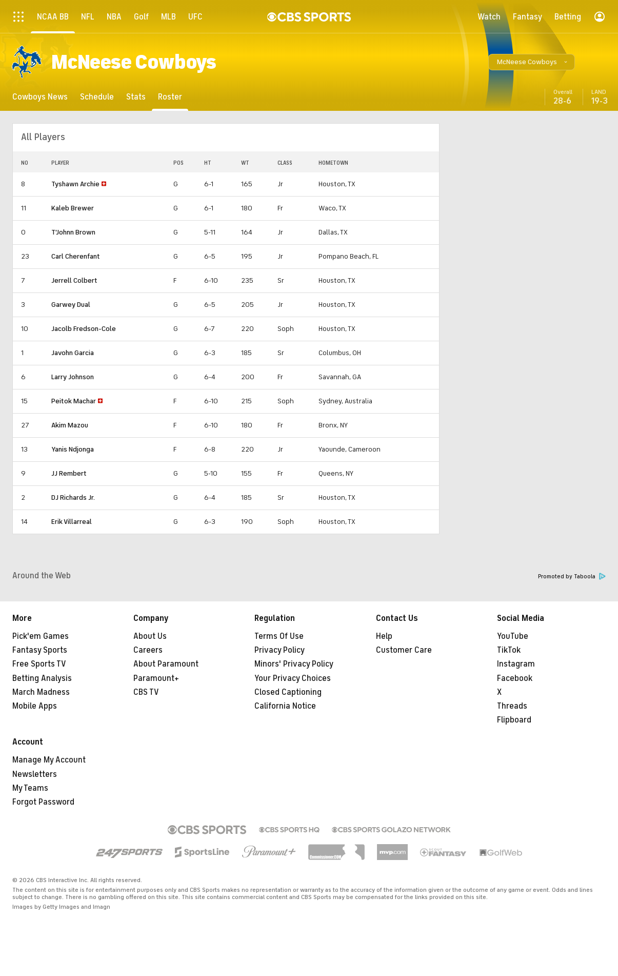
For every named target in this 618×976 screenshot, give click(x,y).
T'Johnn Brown (73, 232)
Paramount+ (156, 678)
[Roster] (170, 97)
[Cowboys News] (40, 97)
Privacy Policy (279, 650)
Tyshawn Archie (75, 184)
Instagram (516, 664)
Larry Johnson (72, 377)
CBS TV (146, 692)
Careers (148, 650)
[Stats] (136, 97)
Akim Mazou (69, 425)
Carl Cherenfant (75, 256)
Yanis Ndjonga (72, 449)
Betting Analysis (42, 678)
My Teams (30, 788)
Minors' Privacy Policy (293, 664)
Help (384, 636)
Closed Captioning (288, 692)
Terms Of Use (279, 636)
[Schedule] (97, 97)
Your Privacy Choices (292, 678)
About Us (150, 636)
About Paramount (165, 664)
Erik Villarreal (71, 521)
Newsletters (34, 774)
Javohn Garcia (72, 352)
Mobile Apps (34, 706)
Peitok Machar (73, 401)
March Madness (41, 692)
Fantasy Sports (39, 650)
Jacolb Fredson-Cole (83, 328)
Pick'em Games (40, 636)
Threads (512, 706)
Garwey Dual (70, 304)
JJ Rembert (69, 473)
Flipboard (514, 720)
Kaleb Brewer (72, 208)
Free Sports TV (39, 664)
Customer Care (404, 650)
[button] (531, 62)
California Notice (285, 706)
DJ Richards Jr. (73, 497)
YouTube (512, 636)
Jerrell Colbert (74, 280)
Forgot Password (43, 802)
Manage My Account (49, 760)
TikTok (509, 650)
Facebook (514, 678)
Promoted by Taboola (572, 576)
